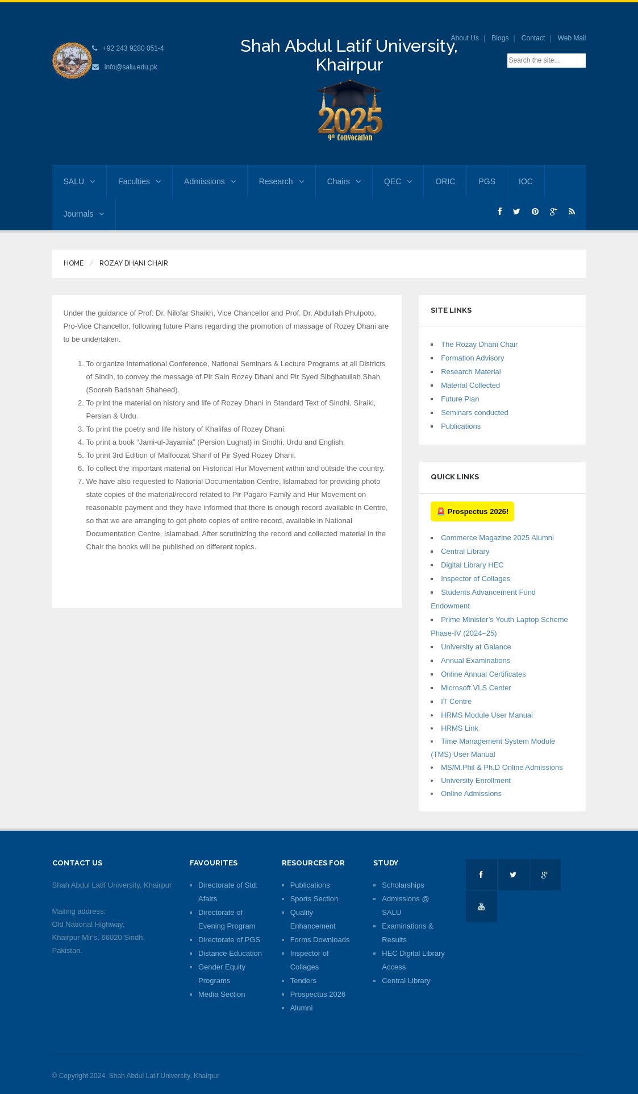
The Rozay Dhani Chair (479, 344)
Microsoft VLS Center (476, 687)
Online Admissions (471, 793)
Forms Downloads (320, 939)
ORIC (445, 181)
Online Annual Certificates (483, 674)
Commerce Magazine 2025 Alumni (497, 537)
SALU (79, 181)
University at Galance (476, 647)
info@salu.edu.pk (131, 67)
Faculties (139, 181)
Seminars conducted (474, 412)
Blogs (499, 38)
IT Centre (456, 701)
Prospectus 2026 (318, 994)
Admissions (210, 181)
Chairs (344, 181)
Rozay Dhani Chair (133, 263)
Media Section (221, 994)
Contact (533, 38)
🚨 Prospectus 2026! (472, 511)
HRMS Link (459, 728)
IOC (526, 181)
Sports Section (314, 898)
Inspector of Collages (475, 578)
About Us (465, 38)
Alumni (301, 1008)
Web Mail (572, 38)
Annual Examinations (475, 660)
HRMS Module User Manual (487, 715)
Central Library (465, 551)
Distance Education (230, 953)
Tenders (303, 980)
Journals (84, 213)
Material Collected (470, 385)
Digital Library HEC (472, 565)
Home (74, 263)
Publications (461, 426)
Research (281, 181)
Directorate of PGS (229, 939)
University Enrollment (476, 780)
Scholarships (403, 885)
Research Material (471, 371)
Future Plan (460, 399)
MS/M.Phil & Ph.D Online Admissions (502, 767)
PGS (486, 181)
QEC (398, 181)
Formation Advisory (472, 358)
